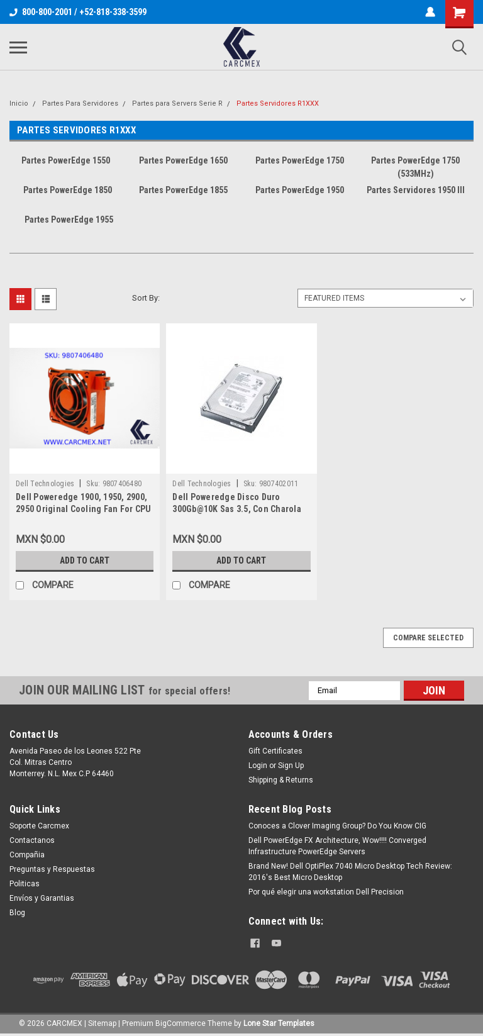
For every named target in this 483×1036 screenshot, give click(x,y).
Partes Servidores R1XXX (277, 103)
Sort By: (146, 298)
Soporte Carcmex (39, 826)
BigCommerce (180, 1023)
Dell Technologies (45, 483)
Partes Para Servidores (80, 103)
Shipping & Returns (280, 780)
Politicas (24, 883)
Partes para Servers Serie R (177, 103)
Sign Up (291, 765)
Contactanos (32, 840)
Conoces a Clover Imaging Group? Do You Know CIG (337, 826)
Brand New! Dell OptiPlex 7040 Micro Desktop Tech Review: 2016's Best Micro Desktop (350, 872)
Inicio (18, 103)
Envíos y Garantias (41, 898)
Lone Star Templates (278, 1023)
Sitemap (102, 1023)
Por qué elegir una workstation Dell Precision (326, 892)
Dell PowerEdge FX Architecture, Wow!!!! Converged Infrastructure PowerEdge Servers (337, 846)
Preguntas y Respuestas (52, 869)
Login (257, 765)
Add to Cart (84, 560)
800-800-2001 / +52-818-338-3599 (78, 12)
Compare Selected (428, 637)
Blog (17, 912)
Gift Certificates (275, 751)
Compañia (27, 854)
